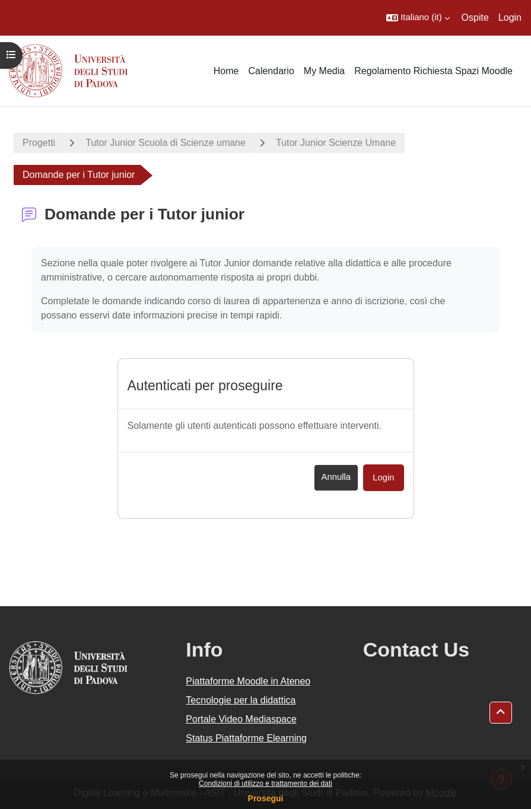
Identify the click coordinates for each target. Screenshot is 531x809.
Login (510, 17)
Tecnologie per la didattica (240, 700)
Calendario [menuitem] (271, 71)
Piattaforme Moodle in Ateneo (248, 681)
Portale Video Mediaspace (241, 719)
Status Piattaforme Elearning (246, 738)
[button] (417, 18)
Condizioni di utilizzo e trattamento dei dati (265, 783)
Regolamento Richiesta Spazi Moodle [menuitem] (433, 71)
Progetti (39, 143)
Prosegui (266, 798)
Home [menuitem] (226, 71)
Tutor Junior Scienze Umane (336, 143)
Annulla (336, 477)
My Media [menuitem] (324, 71)
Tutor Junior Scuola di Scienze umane (165, 143)
